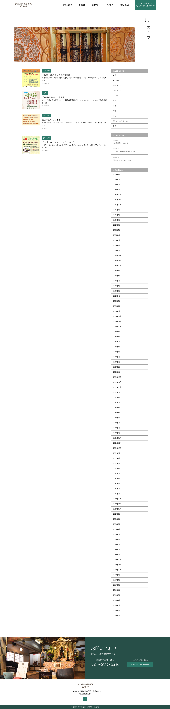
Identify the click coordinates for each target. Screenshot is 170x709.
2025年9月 (117, 210)
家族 (114, 111)
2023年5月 (117, 352)
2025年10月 (117, 205)
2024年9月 (117, 271)
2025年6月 (117, 225)
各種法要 (82, 5)
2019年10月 (117, 570)
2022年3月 (117, 423)
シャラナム (117, 85)
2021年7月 (117, 463)
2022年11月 (117, 382)
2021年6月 (117, 468)
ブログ (115, 95)
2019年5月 (117, 595)
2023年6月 (117, 347)
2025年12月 (117, 194)
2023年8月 (117, 336)
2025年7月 (117, 220)
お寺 (114, 75)
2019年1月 (117, 615)
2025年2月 (117, 245)
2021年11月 (117, 443)
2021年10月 (117, 448)
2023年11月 (117, 321)
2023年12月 (117, 316)
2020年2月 (117, 549)
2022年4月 (117, 418)
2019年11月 (117, 565)
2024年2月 (117, 306)
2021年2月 (117, 489)
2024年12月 (117, 255)
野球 (114, 126)
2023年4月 (117, 357)
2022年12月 (117, 377)
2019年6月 (117, 590)
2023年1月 (117, 372)
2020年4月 (117, 539)
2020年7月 (117, 524)
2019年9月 (117, 575)
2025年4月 (117, 235)
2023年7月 (117, 342)
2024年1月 (117, 311)
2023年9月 (117, 331)
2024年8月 (117, 276)
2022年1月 (117, 433)
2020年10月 (117, 509)
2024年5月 (117, 291)
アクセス (110, 5)
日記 (114, 116)
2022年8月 (117, 397)
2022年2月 (117, 428)
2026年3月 (117, 179)
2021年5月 (117, 473)
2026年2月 (117, 184)
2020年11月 (117, 504)
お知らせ (116, 80)
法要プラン (96, 5)
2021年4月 (117, 478)
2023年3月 (117, 362)
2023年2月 (117, 367)
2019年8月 (117, 580)
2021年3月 (117, 483)
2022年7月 (117, 402)
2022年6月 (117, 407)
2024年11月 (117, 260)
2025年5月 (117, 230)
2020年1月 (117, 554)
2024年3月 (117, 301)
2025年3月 (117, 240)
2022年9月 (117, 392)
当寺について (67, 5)
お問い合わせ (125, 5)
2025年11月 (117, 200)
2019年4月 (117, 600)
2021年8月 (117, 458)
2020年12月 (117, 499)
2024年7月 (117, 281)
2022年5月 (117, 413)
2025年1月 (117, 250)
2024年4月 (117, 296)
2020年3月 (117, 544)
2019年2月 (117, 610)
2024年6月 (117, 286)
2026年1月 (117, 189)
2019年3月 (117, 605)
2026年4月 (117, 174)
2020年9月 (117, 514)
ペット (115, 101)
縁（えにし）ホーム (120, 121)
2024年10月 (117, 265)
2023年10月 (117, 326)
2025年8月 (117, 215)
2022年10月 (117, 387)
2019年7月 (117, 585)
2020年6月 (117, 529)
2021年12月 (117, 438)
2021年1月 (117, 494)
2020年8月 (117, 519)
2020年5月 (117, 534)
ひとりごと (117, 90)
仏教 (114, 106)
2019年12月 (117, 560)
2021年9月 (117, 453)
